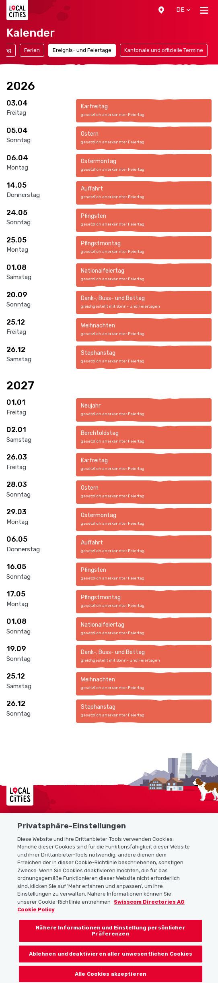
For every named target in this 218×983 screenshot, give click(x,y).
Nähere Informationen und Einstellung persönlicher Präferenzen (110, 936)
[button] (161, 10)
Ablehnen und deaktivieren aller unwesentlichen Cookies (111, 959)
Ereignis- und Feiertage (82, 50)
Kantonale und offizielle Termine (163, 50)
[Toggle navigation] (204, 10)
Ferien (32, 50)
